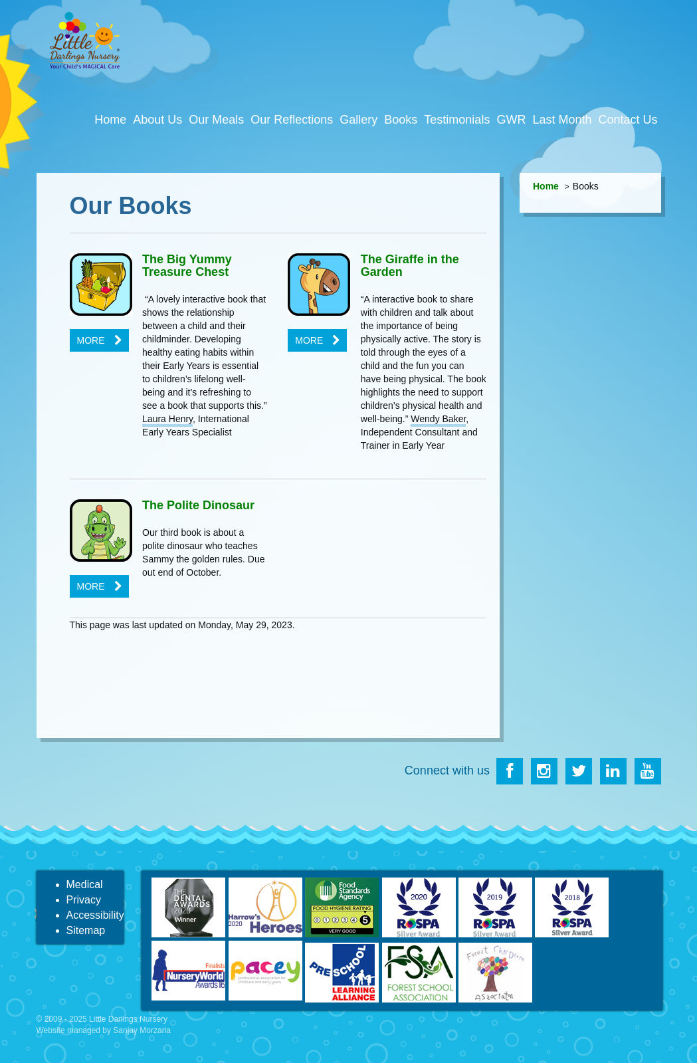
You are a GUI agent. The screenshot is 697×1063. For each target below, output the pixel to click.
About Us (157, 119)
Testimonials (457, 119)
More (91, 340)
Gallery (358, 119)
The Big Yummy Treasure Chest (187, 266)
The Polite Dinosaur (198, 505)
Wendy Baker (438, 418)
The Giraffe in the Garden (410, 266)
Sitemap (86, 930)
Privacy (83, 899)
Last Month (561, 119)
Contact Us (627, 119)
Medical (84, 884)
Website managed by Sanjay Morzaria (104, 1030)
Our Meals (216, 119)
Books (400, 119)
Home (110, 119)
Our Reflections (291, 119)
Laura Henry (167, 418)
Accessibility (95, 915)
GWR (511, 119)
